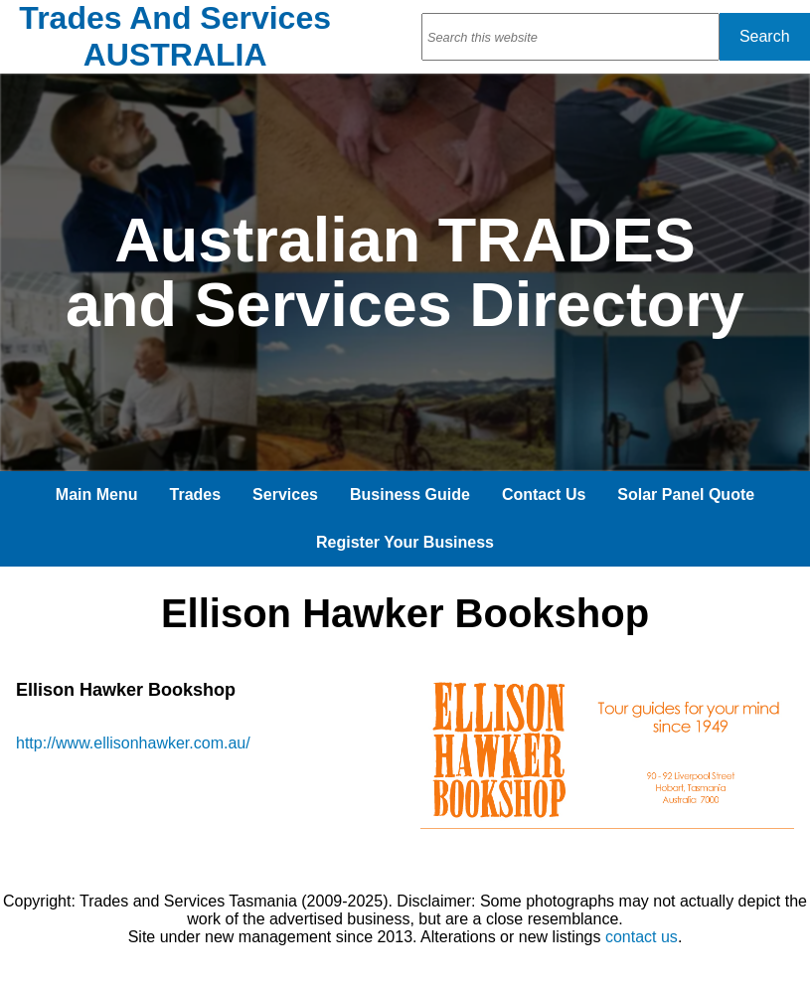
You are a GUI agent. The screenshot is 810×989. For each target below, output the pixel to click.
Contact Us (543, 494)
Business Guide (410, 494)
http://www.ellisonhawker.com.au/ (133, 743)
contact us (641, 936)
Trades (196, 494)
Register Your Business (405, 542)
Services (285, 494)
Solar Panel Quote (685, 494)
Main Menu (97, 494)
